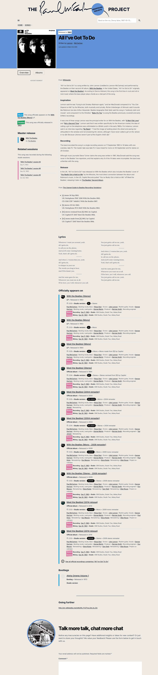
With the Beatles (95, 88)
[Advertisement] (36, 96)
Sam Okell (105, 489)
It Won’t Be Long (132, 121)
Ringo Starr (98, 307)
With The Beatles (31, 138)
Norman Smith (117, 309)
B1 (89, 375)
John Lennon (113, 307)
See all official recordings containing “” (87, 562)
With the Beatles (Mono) (78, 320)
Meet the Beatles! (77, 91)
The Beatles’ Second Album (92, 180)
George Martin (98, 309)
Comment (63, 659)
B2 (89, 351)
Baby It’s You (97, 113)
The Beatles (32, 141)
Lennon (69, 43)
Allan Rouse (124, 460)
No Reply (87, 129)
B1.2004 (91, 426)
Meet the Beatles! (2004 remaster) (83, 392)
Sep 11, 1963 (85, 312)
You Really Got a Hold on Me (72, 175)
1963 (19, 125)
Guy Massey (86, 460)
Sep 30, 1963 (83, 315)
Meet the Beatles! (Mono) (79, 344)
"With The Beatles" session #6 (30, 168)
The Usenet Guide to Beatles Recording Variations (82, 188)
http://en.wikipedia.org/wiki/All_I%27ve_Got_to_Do (78, 608)
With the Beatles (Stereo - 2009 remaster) (87, 473)
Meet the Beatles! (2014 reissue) (82, 502)
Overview (24, 72)
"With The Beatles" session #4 (30, 162)
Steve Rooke (105, 460)
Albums (39, 72)
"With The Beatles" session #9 (30, 175)
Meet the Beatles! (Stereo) (79, 368)
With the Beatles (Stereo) (79, 296)
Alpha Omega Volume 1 (78, 575)
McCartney (78, 43)
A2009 (90, 452)
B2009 (90, 481)
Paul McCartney (72, 307)
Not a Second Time (71, 123)
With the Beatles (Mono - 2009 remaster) (86, 444)
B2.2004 (91, 399)
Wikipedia (66, 80)
